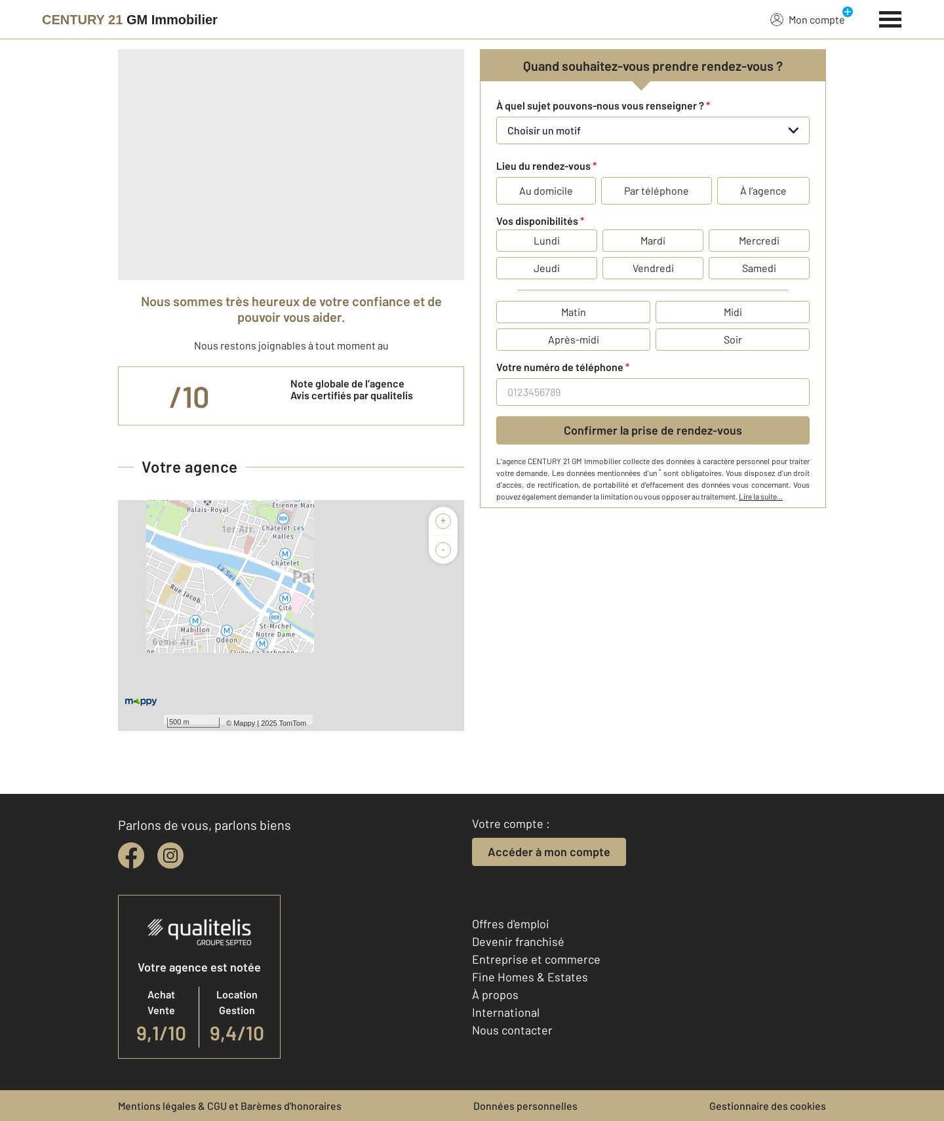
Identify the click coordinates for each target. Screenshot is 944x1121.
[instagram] (170, 855)
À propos (495, 994)
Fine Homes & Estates (530, 977)
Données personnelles (525, 1105)
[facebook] (131, 855)
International (506, 1012)
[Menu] (890, 18)
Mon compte (807, 19)
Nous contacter (512, 1030)
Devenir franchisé (518, 941)
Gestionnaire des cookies (767, 1105)
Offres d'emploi (510, 923)
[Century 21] (130, 19)
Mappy (244, 723)
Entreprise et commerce (536, 959)
